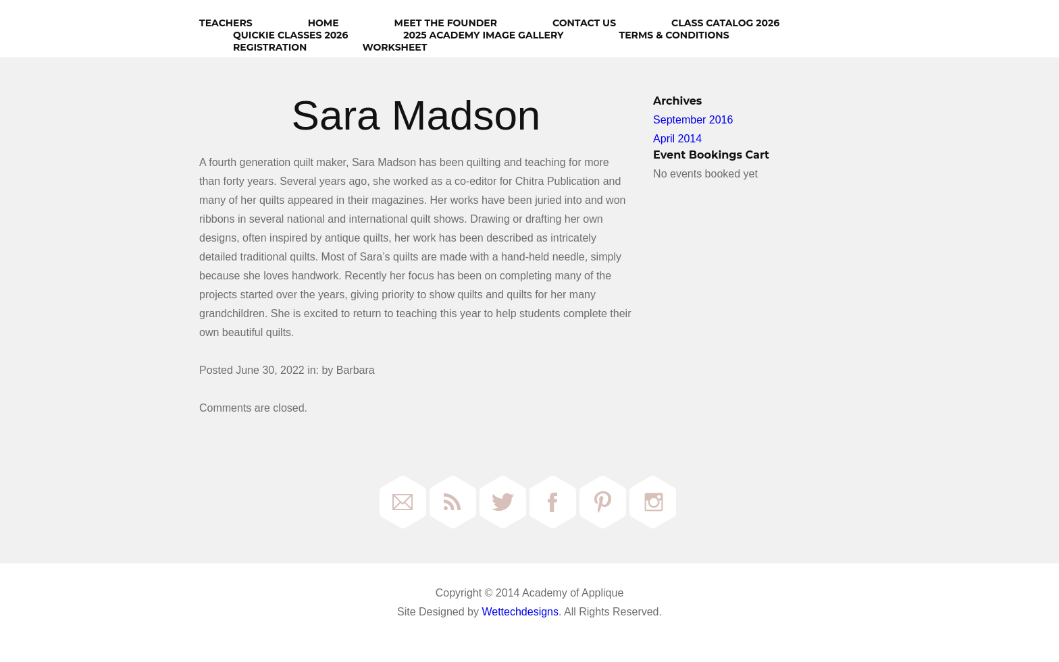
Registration (270, 47)
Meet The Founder (445, 23)
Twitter (503, 502)
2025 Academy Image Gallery (483, 35)
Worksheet (394, 47)
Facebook (553, 502)
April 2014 (677, 138)
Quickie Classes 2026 (290, 35)
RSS (453, 502)
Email (403, 502)
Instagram (652, 502)
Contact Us (584, 23)
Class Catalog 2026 (725, 23)
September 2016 (693, 120)
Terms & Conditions (674, 35)
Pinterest (602, 502)
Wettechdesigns (520, 611)
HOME (323, 23)
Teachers (226, 23)
